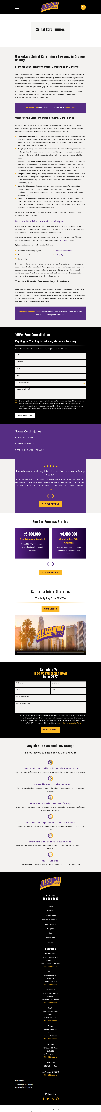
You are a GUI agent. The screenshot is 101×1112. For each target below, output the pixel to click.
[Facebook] (43, 1099)
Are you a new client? (22, 382)
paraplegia (63, 240)
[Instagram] (57, 1099)
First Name (19, 355)
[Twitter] (53, 1099)
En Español (50, 929)
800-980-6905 (50, 899)
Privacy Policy (56, 408)
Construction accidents (63, 251)
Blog (50, 933)
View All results (50, 572)
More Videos (50, 609)
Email (18, 375)
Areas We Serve (50, 924)
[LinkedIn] (48, 1099)
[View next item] (53, 496)
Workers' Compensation (50, 920)
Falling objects (60, 255)
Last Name (19, 361)
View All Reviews (50, 504)
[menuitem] (50, 437)
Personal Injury (50, 915)
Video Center (50, 938)
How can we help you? (23, 389)
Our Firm (50, 911)
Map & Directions (50, 966)
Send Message (25, 415)
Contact (50, 942)
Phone (18, 368)
